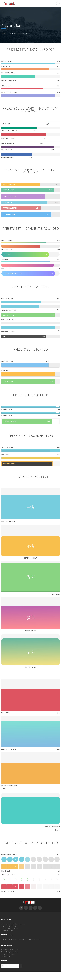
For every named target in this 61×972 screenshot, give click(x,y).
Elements (11, 33)
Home (4, 33)
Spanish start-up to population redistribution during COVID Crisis (21, 939)
